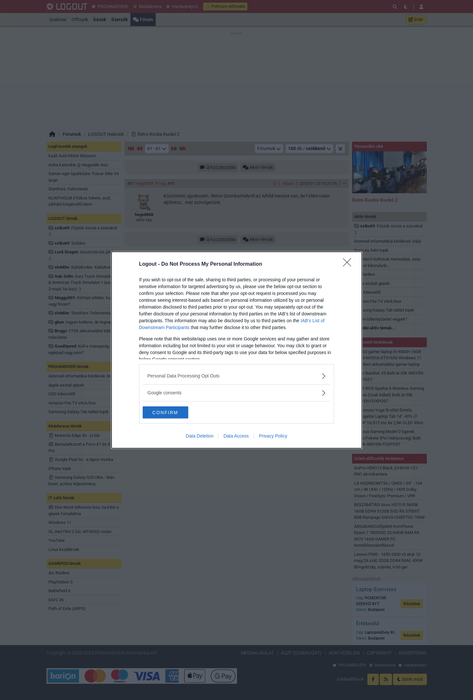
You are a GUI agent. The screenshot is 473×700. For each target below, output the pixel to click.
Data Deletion (200, 436)
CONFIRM (173, 412)
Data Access (236, 436)
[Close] (349, 264)
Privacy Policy (273, 436)
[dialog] (237, 350)
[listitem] (237, 375)
